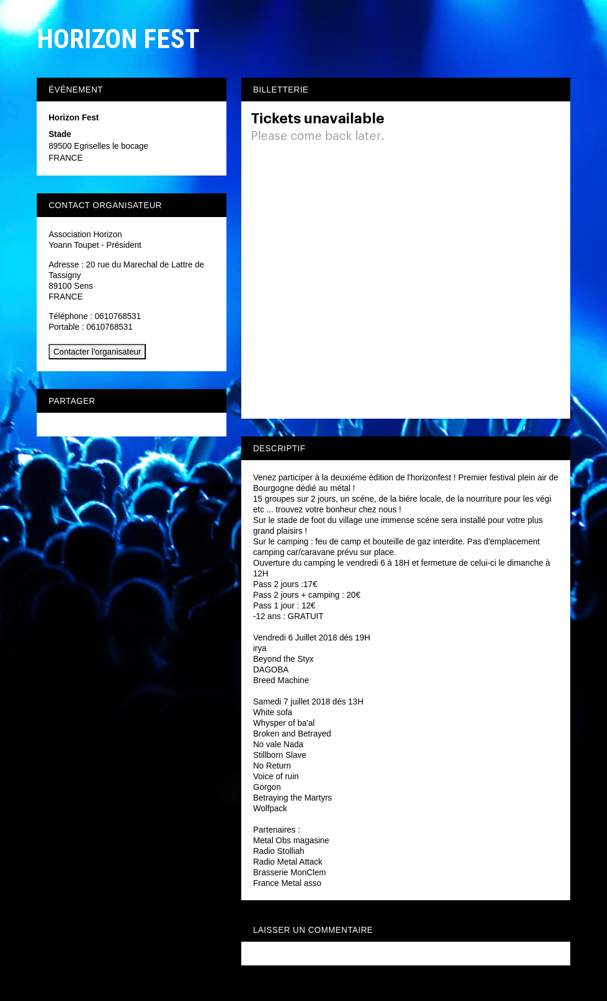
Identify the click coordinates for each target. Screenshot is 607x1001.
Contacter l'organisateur (97, 351)
